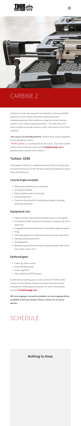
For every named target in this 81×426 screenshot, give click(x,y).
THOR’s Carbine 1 (18, 143)
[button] (69, 8)
